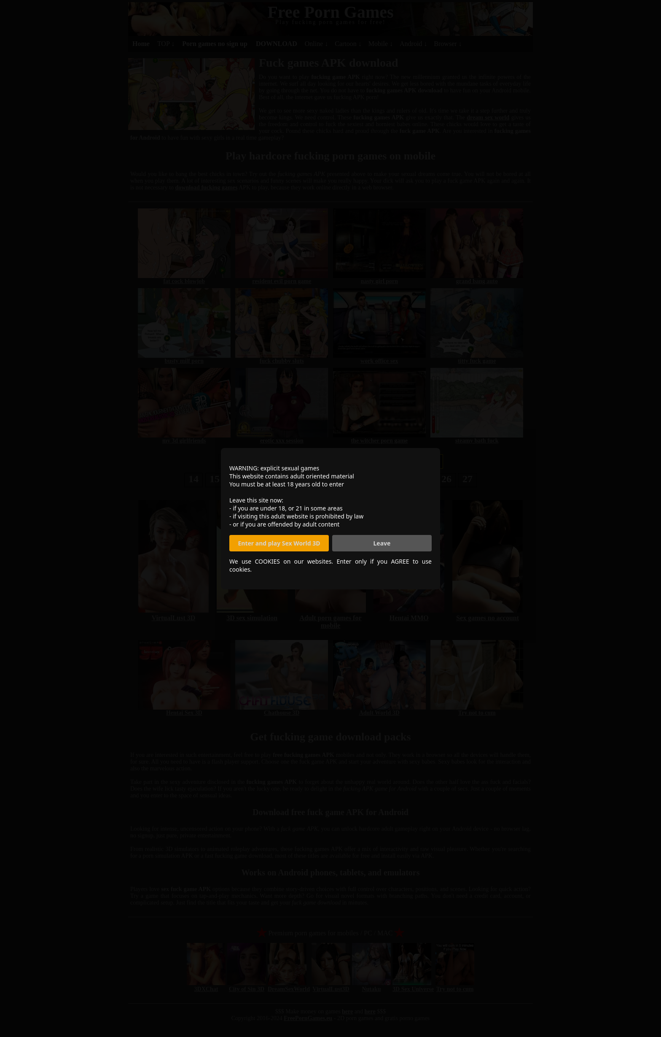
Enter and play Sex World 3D (279, 543)
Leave (382, 543)
